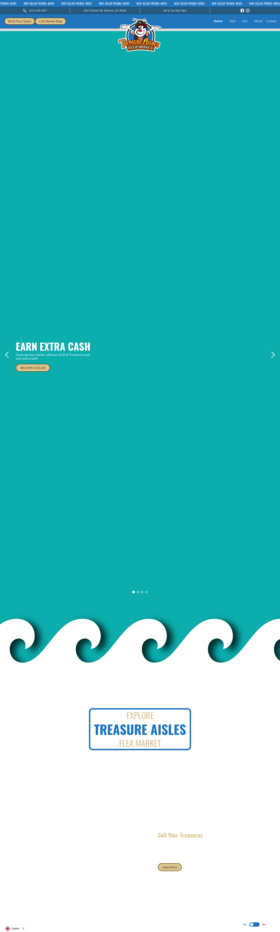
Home (218, 21)
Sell (244, 21)
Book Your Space (19, 21)
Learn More (170, 867)
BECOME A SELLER (33, 367)
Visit (232, 21)
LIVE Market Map (50, 21)
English (12, 928)
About (258, 21)
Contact (271, 21)
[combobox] (15, 928)
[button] (7, 355)
